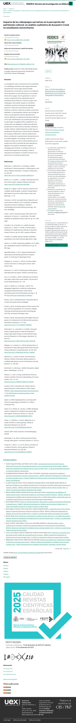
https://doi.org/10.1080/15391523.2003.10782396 (19, 341)
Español (5, 571)
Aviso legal (7, 720)
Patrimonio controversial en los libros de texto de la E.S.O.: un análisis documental (44, 516)
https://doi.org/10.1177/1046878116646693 (18, 325)
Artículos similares (10, 460)
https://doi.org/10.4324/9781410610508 (16, 184)
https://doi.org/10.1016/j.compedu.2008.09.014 (19, 175)
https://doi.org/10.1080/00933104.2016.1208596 (19, 352)
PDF (49, 71)
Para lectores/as (8, 668)
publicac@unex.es (27, 713)
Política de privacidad (19, 720)
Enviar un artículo (10, 557)
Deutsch (5, 565)
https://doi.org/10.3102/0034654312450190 (18, 427)
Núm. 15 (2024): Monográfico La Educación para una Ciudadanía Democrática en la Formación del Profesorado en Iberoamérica (36, 11)
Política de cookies (35, 720)
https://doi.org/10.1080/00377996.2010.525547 (19, 382)
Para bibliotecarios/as (9, 674)
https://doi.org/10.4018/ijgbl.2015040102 (19, 295)
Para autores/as (7, 671)
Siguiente (66, 549)
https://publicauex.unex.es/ (30, 715)
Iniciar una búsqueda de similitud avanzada (26, 553)
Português (6, 577)
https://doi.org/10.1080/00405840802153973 (18, 416)
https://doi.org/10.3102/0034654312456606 (18, 452)
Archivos (11, 9)
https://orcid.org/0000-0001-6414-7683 (18, 59)
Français (5, 574)
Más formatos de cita (52, 245)
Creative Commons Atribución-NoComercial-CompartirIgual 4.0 (54, 132)
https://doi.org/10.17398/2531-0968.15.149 (20, 64)
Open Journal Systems (10, 679)
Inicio (4, 9)
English (5, 568)
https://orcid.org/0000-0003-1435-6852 (18, 40)
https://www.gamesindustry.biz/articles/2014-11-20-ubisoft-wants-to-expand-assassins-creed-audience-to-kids (21, 393)
